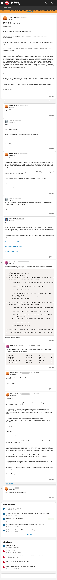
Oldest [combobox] (51, 101)
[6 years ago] (9, 563)
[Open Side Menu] (2, 3)
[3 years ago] (9, 547)
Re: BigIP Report (10, 550)
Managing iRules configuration (14, 518)
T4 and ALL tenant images (13, 508)
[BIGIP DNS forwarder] (12, 107)
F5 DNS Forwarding (11, 545)
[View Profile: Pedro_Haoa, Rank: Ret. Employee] (6, 219)
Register (47, 3)
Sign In (53, 3)
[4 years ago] (9, 552)
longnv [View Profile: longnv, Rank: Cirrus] (11, 488)
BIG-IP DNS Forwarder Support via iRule (17, 561)
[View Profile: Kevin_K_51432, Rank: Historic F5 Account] (6, 263)
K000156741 (29, 12)
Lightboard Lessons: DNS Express (14, 242)
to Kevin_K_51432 (35, 345)
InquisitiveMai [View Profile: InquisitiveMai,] (16, 509)
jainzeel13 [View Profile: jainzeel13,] (15, 515)
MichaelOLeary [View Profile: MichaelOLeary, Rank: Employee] (17, 557)
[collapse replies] (2, 106)
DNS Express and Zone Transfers (14, 246)
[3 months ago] (9, 510)
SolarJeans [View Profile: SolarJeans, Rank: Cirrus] (16, 547)
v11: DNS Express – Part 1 (12, 251)
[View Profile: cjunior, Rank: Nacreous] (6, 121)
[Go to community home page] (12, 3)
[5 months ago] (9, 568)
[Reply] (51, 96)
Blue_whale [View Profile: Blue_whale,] (16, 531)
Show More (9, 483)
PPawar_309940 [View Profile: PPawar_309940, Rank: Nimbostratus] (12, 17)
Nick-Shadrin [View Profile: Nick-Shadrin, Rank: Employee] (17, 568)
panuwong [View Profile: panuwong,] (16, 526)
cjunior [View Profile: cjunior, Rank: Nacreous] (11, 120)
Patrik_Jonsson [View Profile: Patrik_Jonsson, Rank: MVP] (17, 552)
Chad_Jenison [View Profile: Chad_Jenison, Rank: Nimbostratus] (16, 563)
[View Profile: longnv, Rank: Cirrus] (6, 489)
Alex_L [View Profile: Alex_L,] (15, 521)
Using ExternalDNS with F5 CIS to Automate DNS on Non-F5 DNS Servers (27, 556)
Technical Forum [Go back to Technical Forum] (6, 7)
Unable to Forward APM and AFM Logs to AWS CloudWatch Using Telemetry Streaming (27, 513)
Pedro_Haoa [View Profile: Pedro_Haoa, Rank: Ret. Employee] (12, 218)
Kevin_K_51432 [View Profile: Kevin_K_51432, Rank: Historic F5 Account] (13, 262)
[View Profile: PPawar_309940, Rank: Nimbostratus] (5, 18)
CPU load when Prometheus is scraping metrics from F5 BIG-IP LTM (25, 524)
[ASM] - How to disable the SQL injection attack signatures (22, 530)
